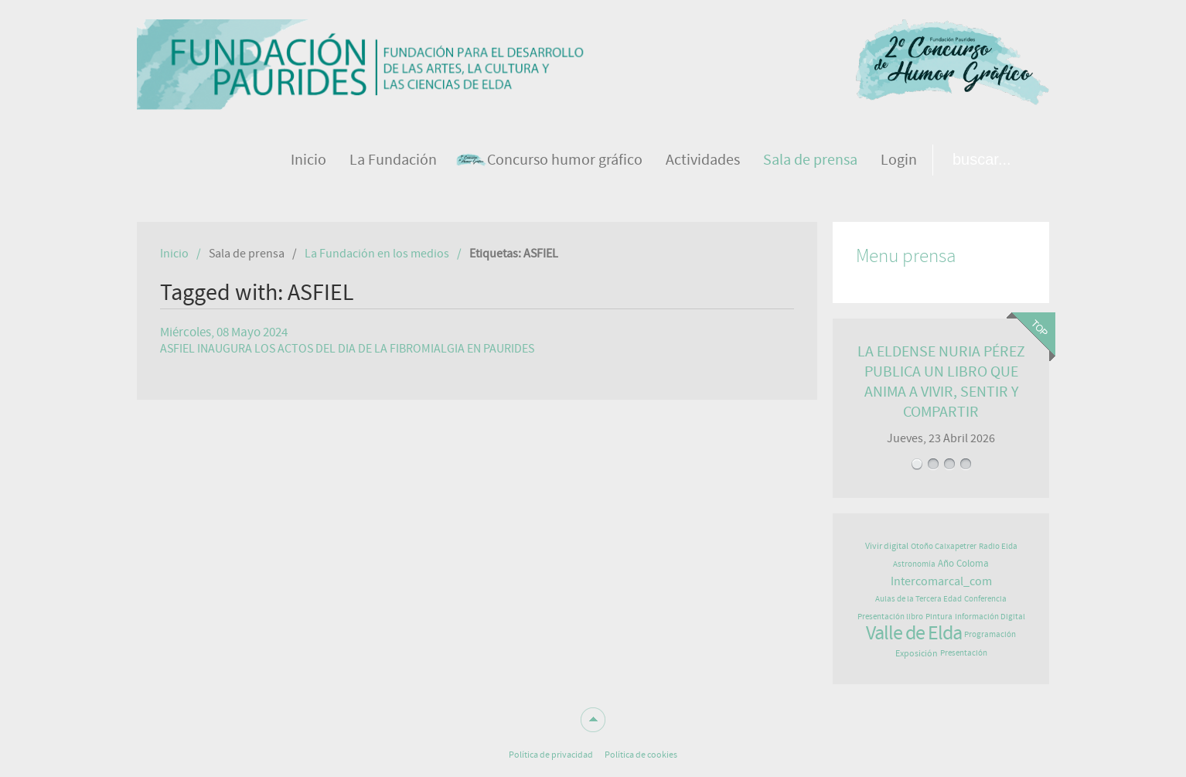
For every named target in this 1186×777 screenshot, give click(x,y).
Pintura (939, 617)
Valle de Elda (914, 633)
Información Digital (990, 617)
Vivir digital (886, 545)
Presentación (963, 653)
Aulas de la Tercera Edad (918, 599)
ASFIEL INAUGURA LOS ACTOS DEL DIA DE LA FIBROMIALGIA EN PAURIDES (347, 349)
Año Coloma (963, 564)
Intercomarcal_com (941, 581)
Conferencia (985, 599)
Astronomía (914, 564)
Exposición (916, 653)
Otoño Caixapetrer (943, 546)
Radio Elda (998, 546)
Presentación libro (890, 617)
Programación (990, 634)
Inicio (174, 254)
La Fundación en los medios (377, 254)
